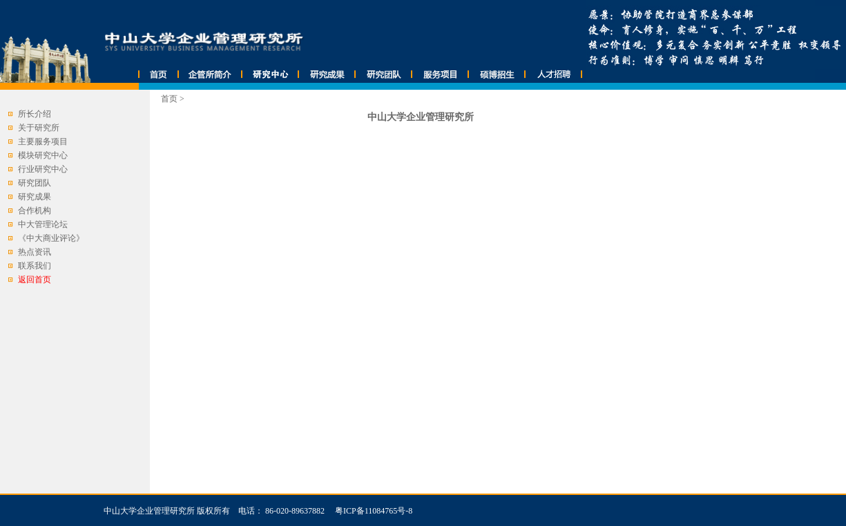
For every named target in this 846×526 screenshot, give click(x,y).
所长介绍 (34, 114)
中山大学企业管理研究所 (149, 511)
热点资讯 (34, 252)
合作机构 (34, 210)
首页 (169, 99)
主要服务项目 (43, 141)
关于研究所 (38, 128)
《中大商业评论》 (51, 238)
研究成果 (34, 197)
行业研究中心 (43, 169)
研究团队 (34, 183)
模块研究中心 (43, 155)
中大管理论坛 (43, 224)
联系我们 (34, 266)
